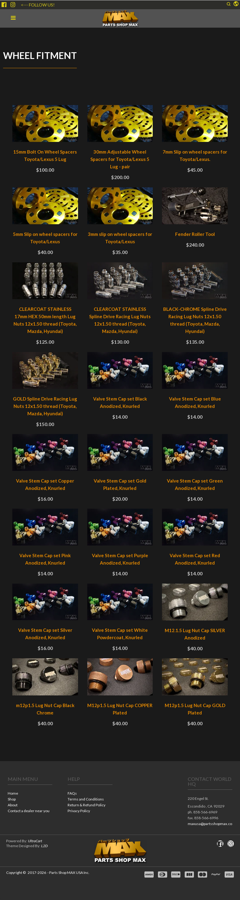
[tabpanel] (120, 421)
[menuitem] (30, 794)
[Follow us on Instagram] (12, 4)
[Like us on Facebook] (4, 4)
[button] (228, 4)
